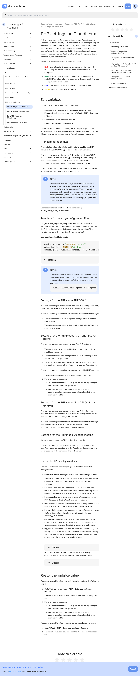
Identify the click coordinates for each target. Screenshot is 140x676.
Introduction (17, 33)
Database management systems (17, 135)
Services (17, 144)
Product (71, 6)
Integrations (17, 153)
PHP (17, 72)
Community (109, 6)
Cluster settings (17, 50)
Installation (17, 38)
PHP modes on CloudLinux (17, 123)
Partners (93, 6)
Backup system (17, 161)
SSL (78, 6)
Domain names (17, 131)
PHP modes (9, 97)
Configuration (17, 42)
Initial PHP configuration (118, 83)
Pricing (85, 6)
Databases (17, 140)
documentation (17, 6)
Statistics (17, 157)
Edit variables (114, 42)
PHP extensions (11, 88)
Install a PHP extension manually (17, 93)
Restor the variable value (118, 88)
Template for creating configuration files (118, 52)
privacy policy (15, 671)
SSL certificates (17, 68)
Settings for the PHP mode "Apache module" (120, 78)
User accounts (17, 46)
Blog (100, 6)
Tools (17, 148)
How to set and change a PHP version (16, 78)
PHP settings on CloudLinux (17, 107)
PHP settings (10, 83)
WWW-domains (17, 63)
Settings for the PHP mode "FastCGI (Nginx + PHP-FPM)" (121, 71)
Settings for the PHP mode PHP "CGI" (122, 58)
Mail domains (17, 127)
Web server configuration (17, 55)
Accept (133, 669)
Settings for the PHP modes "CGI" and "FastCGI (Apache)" (123, 65)
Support (119, 6)
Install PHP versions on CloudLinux (16, 117)
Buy (128, 6)
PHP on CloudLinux (18, 102)
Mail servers (17, 59)
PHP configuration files (119, 47)
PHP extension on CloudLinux (18, 111)
